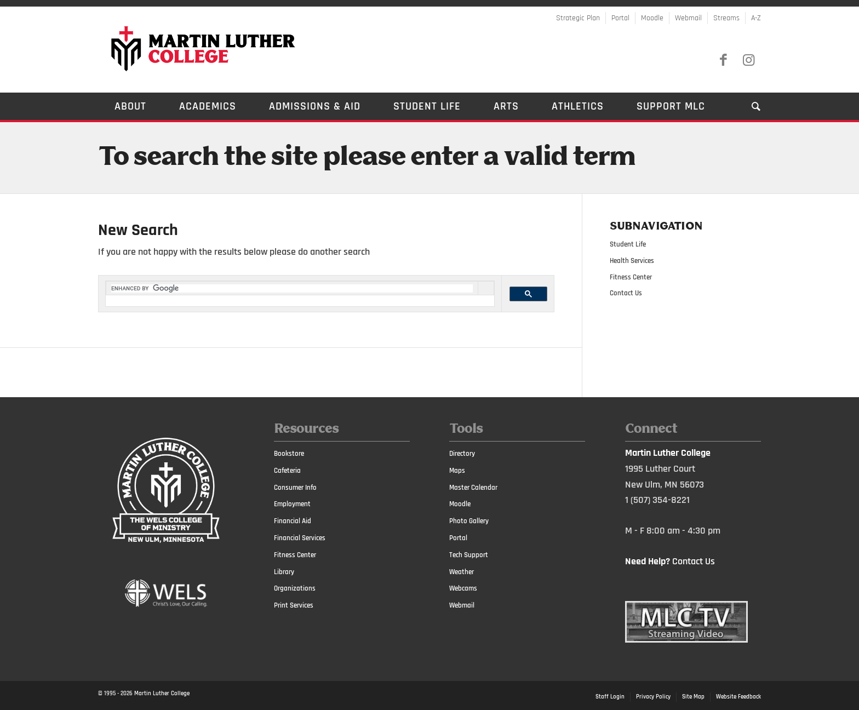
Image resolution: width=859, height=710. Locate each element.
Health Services (632, 260)
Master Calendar (473, 487)
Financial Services (299, 538)
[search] (292, 288)
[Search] (748, 106)
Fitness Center (631, 277)
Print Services (293, 605)
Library (284, 572)
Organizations (295, 588)
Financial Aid (292, 521)
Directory (462, 453)
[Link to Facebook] (723, 60)
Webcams (463, 588)
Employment (292, 504)
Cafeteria (287, 470)
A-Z (756, 18)
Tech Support (468, 555)
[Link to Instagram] (748, 60)
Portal (620, 18)
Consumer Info (295, 487)
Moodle (652, 18)
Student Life (628, 244)
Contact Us (626, 293)
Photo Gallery (469, 521)
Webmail (688, 18)
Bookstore (289, 453)
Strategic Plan (578, 18)
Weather (461, 572)
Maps (457, 470)
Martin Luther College (162, 693)
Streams (726, 18)
